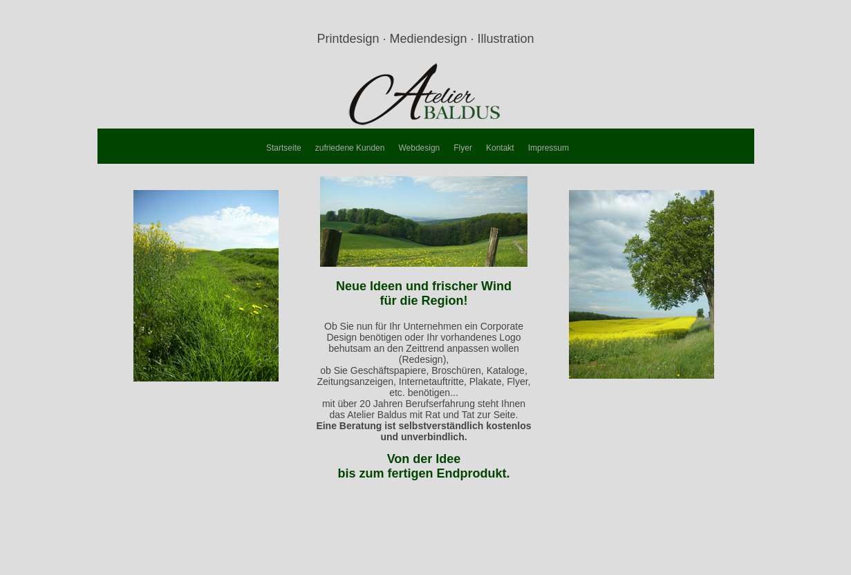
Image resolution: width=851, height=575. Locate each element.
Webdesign (419, 148)
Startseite (283, 148)
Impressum (548, 148)
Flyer (462, 148)
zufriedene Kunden (350, 148)
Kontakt (500, 148)
